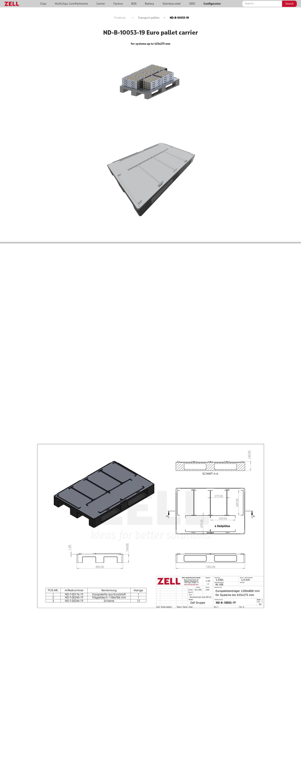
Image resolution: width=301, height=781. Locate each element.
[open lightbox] (150, 77)
